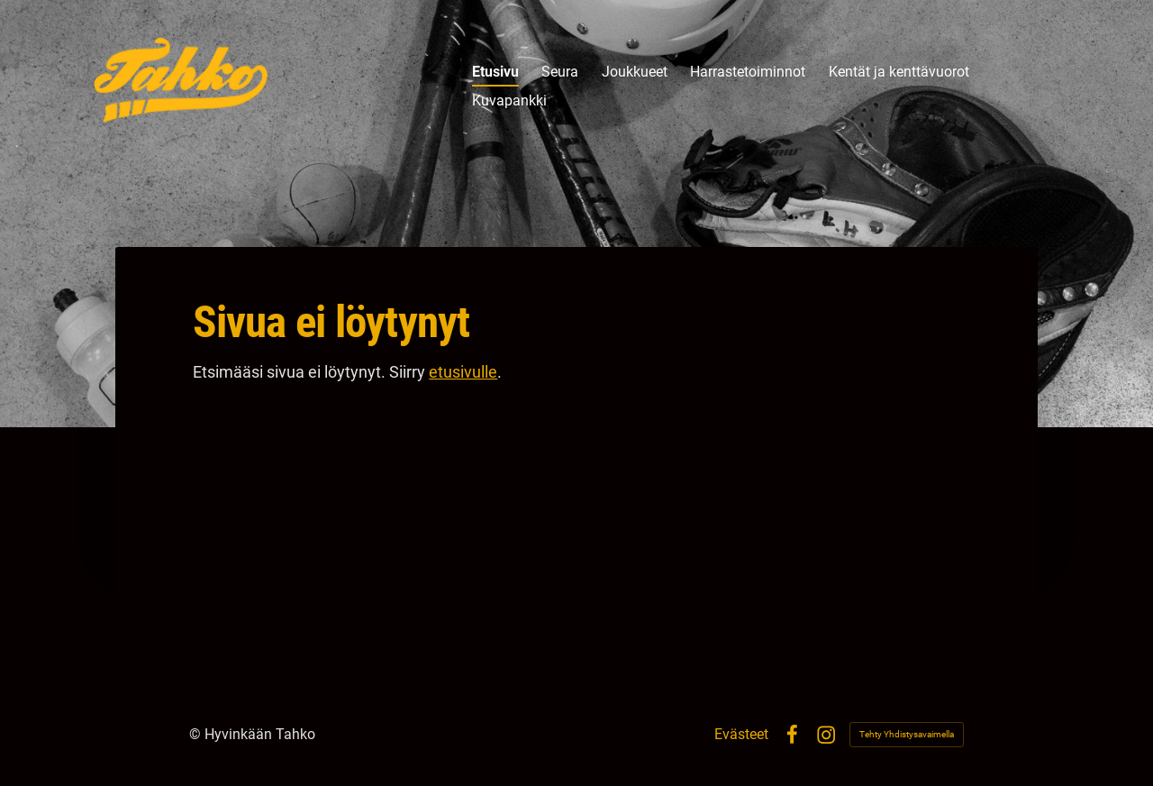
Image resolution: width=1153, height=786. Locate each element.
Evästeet (741, 734)
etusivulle (463, 371)
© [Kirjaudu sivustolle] (196, 734)
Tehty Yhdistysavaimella (906, 734)
